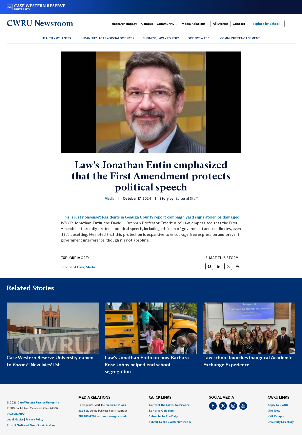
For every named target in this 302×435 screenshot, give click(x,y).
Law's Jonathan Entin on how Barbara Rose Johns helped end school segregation (147, 364)
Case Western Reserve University (38, 402)
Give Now (274, 410)
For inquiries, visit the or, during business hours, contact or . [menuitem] (103, 410)
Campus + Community (159, 24)
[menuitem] (56, 38)
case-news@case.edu (114, 416)
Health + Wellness (56, 38)
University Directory (281, 422)
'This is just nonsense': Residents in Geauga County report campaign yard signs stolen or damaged (150, 217)
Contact (240, 24)
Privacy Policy (34, 419)
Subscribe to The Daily (163, 416)
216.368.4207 (87, 416)
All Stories (220, 24)
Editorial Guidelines (162, 410)
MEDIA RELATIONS (94, 398)
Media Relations (195, 24)
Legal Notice (15, 419)
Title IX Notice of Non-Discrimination (31, 425)
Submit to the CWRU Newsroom (170, 422)
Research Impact (124, 24)
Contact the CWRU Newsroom (169, 405)
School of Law (72, 267)
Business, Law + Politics (161, 38)
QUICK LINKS (160, 398)
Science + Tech (200, 38)
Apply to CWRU (278, 405)
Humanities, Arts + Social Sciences (107, 38)
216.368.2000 (16, 414)
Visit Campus (276, 416)
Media (91, 267)
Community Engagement (240, 38)
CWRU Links (278, 398)
